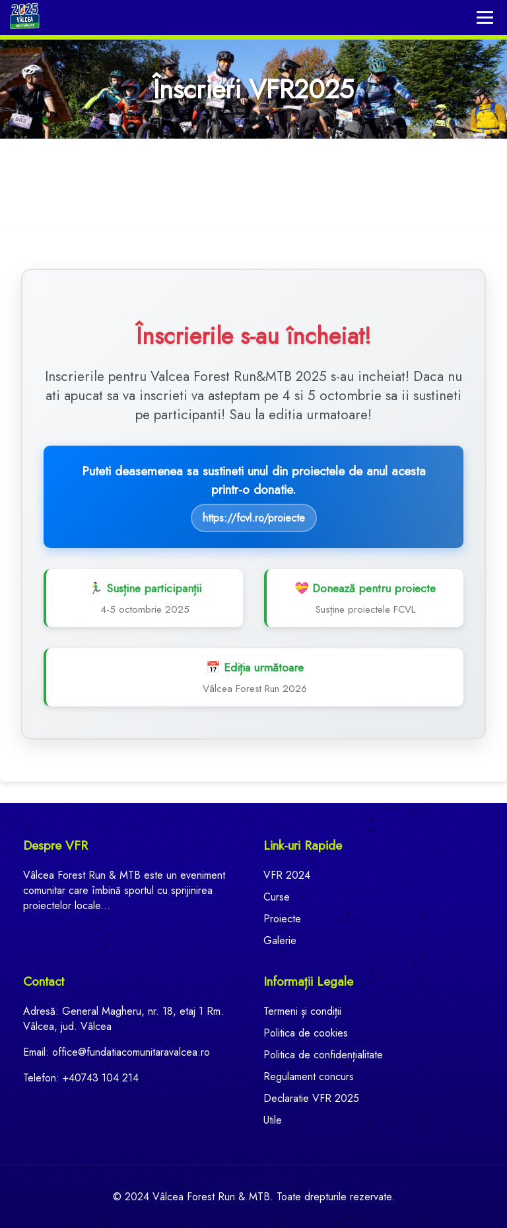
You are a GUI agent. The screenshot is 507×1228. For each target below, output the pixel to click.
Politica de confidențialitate (323, 1054)
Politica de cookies (305, 1032)
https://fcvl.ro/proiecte (254, 518)
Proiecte (282, 918)
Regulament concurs (308, 1076)
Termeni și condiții (302, 1011)
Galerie (279, 940)
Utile (272, 1120)
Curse (276, 896)
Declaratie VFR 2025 (311, 1098)
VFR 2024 (286, 875)
